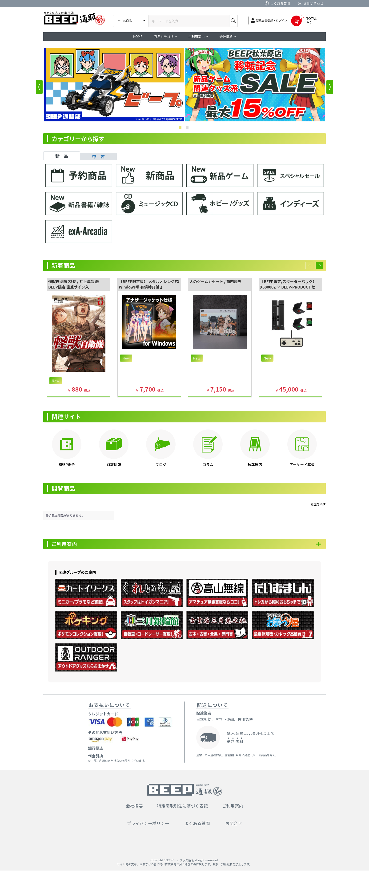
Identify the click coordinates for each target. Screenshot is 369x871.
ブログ (161, 464)
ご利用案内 (67, 544)
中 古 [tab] (98, 156)
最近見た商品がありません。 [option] (65, 515)
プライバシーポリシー (148, 824)
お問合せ (233, 824)
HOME (137, 36)
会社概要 (134, 807)
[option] (113, 84)
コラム (208, 464)
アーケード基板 (301, 464)
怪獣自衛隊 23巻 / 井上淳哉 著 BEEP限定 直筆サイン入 (73, 284)
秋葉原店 (255, 464)
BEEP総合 (67, 464)
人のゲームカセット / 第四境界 (215, 281)
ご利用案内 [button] (196, 36)
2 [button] (188, 128)
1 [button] (181, 128)
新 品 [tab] (61, 156)
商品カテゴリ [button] (164, 36)
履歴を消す (318, 504)
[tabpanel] (184, 206)
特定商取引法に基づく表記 (182, 807)
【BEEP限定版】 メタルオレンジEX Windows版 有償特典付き (149, 284)
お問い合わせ (313, 3)
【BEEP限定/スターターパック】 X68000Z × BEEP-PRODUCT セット (289, 287)
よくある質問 (280, 3)
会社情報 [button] (226, 36)
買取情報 (114, 464)
